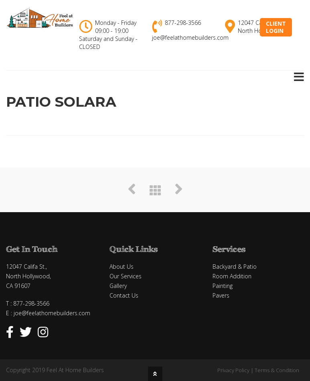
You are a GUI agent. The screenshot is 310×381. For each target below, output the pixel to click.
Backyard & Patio (235, 266)
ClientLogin (276, 27)
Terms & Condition (277, 370)
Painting (223, 286)
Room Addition (232, 276)
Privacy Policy (233, 370)
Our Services (125, 276)
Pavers (221, 295)
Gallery (118, 286)
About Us (121, 266)
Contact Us (123, 295)
